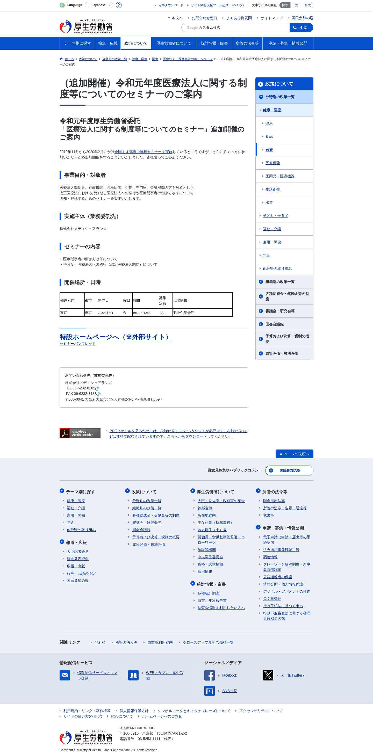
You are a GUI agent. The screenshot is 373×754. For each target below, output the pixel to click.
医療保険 (273, 163)
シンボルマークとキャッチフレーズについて (194, 708)
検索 (304, 27)
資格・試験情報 (210, 562)
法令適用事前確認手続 (281, 547)
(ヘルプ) (238, 5)
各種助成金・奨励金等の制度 (287, 296)
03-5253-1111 (149, 736)
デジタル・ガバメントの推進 (286, 588)
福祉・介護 (272, 229)
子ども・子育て (275, 216)
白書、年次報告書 (212, 598)
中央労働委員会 (210, 555)
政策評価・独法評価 (282, 353)
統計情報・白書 (212, 581)
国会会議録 (275, 324)
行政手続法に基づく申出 (283, 603)
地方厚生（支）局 (212, 528)
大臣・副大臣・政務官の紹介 (221, 499)
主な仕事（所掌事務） (216, 521)
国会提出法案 (274, 499)
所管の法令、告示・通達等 (285, 506)
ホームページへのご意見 (162, 713)
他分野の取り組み (277, 268)
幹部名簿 (205, 506)
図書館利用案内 (160, 639)
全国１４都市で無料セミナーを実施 (143, 152)
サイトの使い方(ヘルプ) (82, 713)
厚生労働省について (216, 490)
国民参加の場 (302, 18)
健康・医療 (272, 110)
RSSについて (122, 713)
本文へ (177, 18)
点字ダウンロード (171, 5)
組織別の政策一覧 (280, 282)
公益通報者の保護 (277, 574)
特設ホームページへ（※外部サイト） (118, 337)
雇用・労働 (272, 242)
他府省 (100, 639)
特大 (308, 5)
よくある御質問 (239, 18)
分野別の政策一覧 (280, 97)
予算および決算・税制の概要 (287, 339)
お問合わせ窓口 (204, 18)
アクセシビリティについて (261, 708)
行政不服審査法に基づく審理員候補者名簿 (286, 613)
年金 (266, 255)
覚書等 (268, 513)
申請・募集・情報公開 (284, 525)
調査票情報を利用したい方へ (221, 605)
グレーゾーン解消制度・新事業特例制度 (286, 564)
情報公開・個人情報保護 (283, 581)
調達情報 (270, 554)
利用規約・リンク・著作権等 (87, 708)
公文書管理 (272, 596)
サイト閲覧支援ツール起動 (209, 5)
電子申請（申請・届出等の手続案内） (286, 537)
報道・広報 (77, 540)
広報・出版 (76, 563)
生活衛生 (273, 189)
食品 (269, 136)
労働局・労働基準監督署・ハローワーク (221, 538)
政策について (279, 83)
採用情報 (205, 570)
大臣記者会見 (78, 549)
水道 (269, 202)
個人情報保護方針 (134, 708)
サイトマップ (272, 18)
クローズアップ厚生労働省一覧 (208, 639)
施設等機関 (207, 548)
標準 (285, 5)
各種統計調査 (208, 590)
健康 (269, 123)
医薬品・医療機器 (280, 176)
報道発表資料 (78, 556)
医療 (269, 150)
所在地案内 (207, 513)
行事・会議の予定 (81, 570)
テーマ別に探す (81, 490)
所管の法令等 (275, 490)
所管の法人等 (126, 639)
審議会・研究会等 (280, 311)
